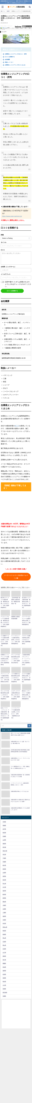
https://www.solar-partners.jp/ (12, 216)
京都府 (4, 919)
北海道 (4, 821)
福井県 (4, 890)
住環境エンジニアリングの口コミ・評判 (15, 54)
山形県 (4, 839)
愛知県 (4, 901)
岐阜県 (4, 894)
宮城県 (4, 836)
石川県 (4, 887)
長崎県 (4, 977)
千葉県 (4, 858)
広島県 (4, 941)
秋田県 (4, 832)
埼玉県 (4, 854)
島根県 (4, 934)
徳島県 (4, 956)
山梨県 (4, 872)
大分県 (4, 985)
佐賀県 (4, 974)
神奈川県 (5, 850)
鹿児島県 (5, 992)
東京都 (4, 847)
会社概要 (6, 59)
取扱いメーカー (8, 62)
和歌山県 (5, 927)
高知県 (4, 967)
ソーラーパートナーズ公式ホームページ (16, 577)
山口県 (4, 952)
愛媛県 (4, 963)
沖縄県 (4, 996)
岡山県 (4, 938)
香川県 (4, 959)
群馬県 (4, 869)
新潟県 (4, 879)
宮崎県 (4, 988)
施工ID (17, 426)
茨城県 (4, 861)
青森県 (4, 825)
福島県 (4, 843)
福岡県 (4, 970)
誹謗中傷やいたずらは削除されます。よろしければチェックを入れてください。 (18, 284)
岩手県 (4, 829)
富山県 (4, 883)
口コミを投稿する (9, 56)
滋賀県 (4, 916)
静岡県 (4, 898)
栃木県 (4, 865)
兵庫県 (4, 909)
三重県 (4, 912)
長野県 (4, 876)
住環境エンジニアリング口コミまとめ (14, 65)
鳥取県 (4, 930)
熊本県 (4, 981)
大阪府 (4, 905)
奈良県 (4, 923)
